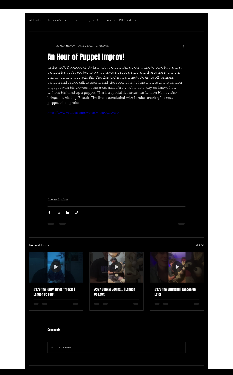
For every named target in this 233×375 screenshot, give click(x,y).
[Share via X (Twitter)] (58, 212)
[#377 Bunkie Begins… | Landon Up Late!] (117, 267)
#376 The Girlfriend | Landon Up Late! (175, 292)
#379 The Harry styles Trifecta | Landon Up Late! (54, 292)
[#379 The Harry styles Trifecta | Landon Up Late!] (56, 267)
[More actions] (183, 46)
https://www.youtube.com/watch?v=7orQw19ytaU (83, 112)
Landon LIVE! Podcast (121, 20)
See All (200, 245)
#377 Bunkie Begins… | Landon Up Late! (114, 292)
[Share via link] (76, 212)
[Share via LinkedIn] (67, 212)
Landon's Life (57, 20)
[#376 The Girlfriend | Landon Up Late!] (177, 267)
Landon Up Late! (86, 20)
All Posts (34, 20)
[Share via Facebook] (49, 212)
